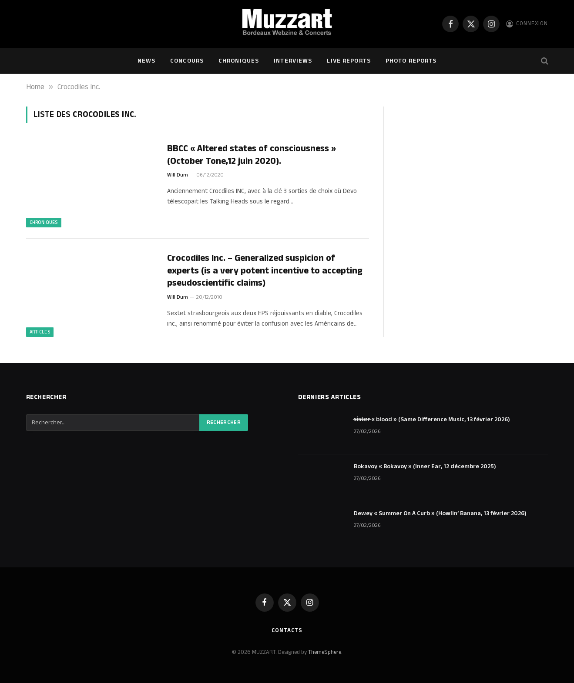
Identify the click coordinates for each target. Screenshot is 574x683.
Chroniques (238, 61)
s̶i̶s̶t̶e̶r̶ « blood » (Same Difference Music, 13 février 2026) (432, 419)
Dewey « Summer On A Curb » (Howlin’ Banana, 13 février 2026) (440, 513)
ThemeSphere (324, 652)
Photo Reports (411, 61)
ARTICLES (40, 332)
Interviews (293, 61)
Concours (187, 61)
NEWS (146, 61)
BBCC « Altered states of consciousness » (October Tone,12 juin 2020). (251, 155)
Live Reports (348, 61)
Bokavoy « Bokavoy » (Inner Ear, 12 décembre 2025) (425, 466)
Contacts (287, 630)
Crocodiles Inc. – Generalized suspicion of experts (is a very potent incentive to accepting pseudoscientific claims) (265, 271)
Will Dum (177, 175)
